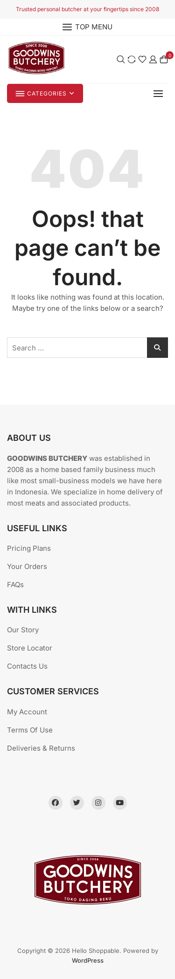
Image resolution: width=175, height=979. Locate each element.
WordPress (88, 960)
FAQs (15, 584)
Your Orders (27, 566)
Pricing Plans (29, 548)
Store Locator (29, 648)
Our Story (23, 629)
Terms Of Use (30, 730)
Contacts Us (27, 666)
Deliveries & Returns (41, 748)
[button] (160, 93)
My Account (27, 711)
